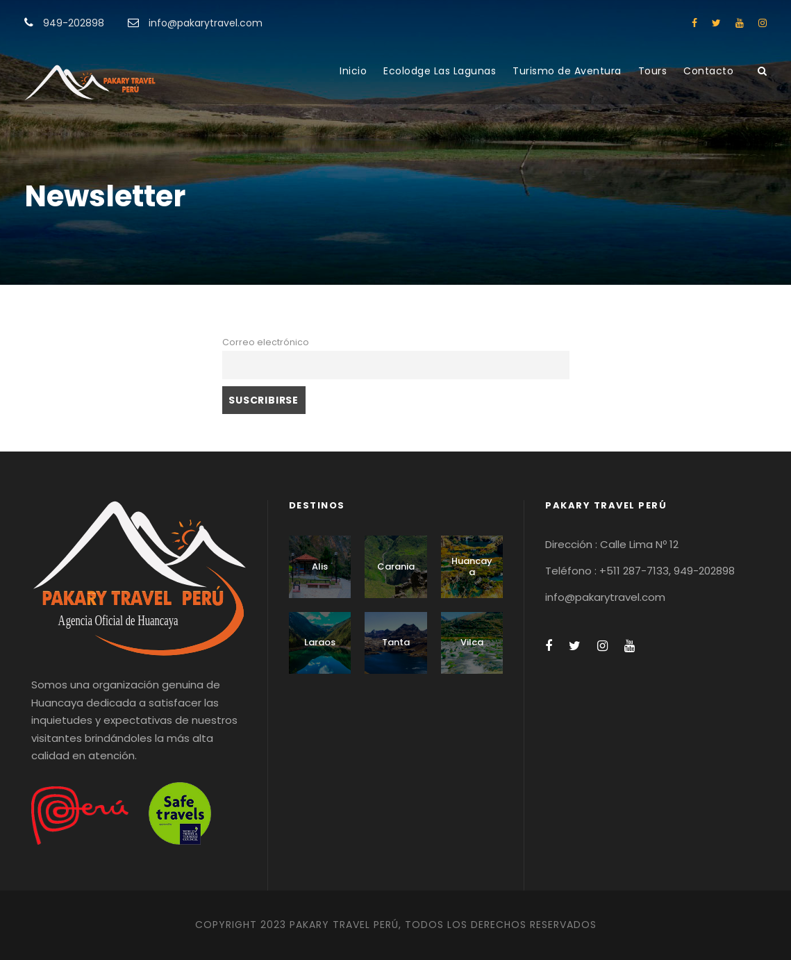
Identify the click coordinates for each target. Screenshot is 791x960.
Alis (320, 566)
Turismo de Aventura (567, 71)
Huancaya (471, 566)
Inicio (353, 71)
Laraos (319, 642)
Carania (396, 566)
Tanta (396, 642)
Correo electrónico (265, 342)
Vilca (471, 642)
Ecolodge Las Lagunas (439, 71)
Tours (652, 71)
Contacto (708, 71)
